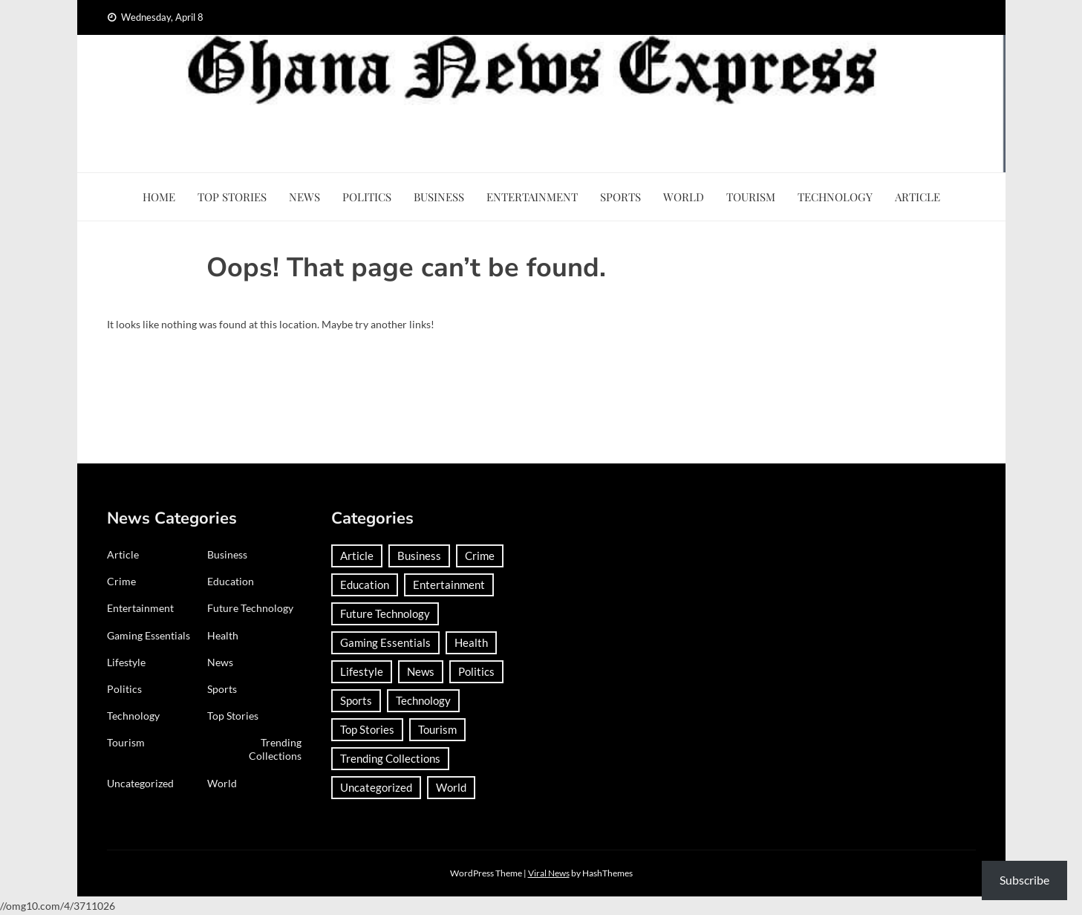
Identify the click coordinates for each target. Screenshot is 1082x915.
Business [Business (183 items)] (419, 555)
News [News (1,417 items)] (420, 671)
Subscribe (1024, 880)
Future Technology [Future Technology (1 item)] (385, 613)
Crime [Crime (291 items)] (480, 555)
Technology (835, 196)
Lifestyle (126, 662)
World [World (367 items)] (451, 787)
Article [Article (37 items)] (357, 555)
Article (917, 196)
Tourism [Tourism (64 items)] (437, 729)
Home (159, 196)
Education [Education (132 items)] (364, 584)
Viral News (549, 873)
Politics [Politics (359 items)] (476, 671)
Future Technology (250, 608)
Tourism (750, 196)
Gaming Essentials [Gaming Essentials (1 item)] (385, 642)
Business (439, 196)
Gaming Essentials (148, 635)
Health (222, 635)
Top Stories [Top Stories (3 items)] (367, 729)
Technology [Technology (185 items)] (423, 700)
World (683, 196)
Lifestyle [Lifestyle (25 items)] (361, 671)
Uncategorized (140, 783)
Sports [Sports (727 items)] (356, 700)
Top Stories (232, 196)
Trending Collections (275, 749)
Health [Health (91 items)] (471, 642)
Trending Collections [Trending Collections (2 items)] (390, 758)
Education (230, 581)
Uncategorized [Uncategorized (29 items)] (376, 787)
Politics (366, 196)
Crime (121, 581)
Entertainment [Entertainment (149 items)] (449, 584)
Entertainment (532, 196)
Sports (620, 196)
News (304, 196)
